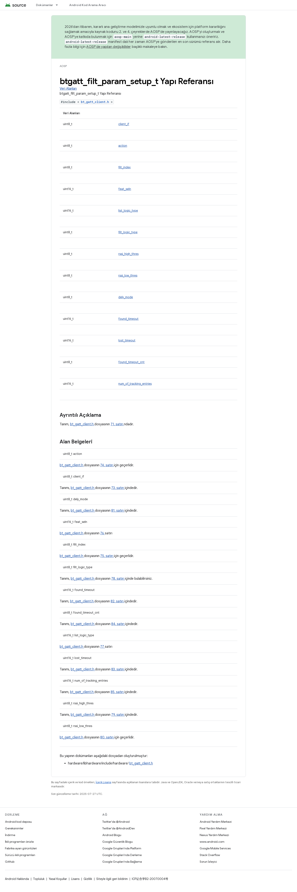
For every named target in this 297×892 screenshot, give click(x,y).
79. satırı (118, 715)
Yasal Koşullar (58, 879)
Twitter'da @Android (116, 822)
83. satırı (118, 669)
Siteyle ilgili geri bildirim (112, 879)
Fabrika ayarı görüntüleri (21, 848)
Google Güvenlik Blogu (117, 842)
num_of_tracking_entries (135, 384)
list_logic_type (128, 210)
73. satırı (118, 488)
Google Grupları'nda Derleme (122, 855)
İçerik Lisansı (103, 782)
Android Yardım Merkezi (216, 822)
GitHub (9, 861)
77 (102, 647)
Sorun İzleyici (208, 861)
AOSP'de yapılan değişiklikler (108, 47)
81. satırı (118, 511)
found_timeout (128, 319)
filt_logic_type (127, 232)
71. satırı (117, 424)
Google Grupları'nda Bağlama (122, 861)
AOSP (63, 66)
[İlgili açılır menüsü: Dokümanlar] (58, 5)
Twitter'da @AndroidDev (118, 828)
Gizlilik (88, 879)
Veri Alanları (68, 89)
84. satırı (118, 624)
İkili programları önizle (19, 842)
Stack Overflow (210, 855)
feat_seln (124, 189)
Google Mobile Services (215, 848)
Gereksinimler (14, 828)
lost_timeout (126, 340)
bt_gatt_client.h (96, 102)
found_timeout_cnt (131, 362)
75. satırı (107, 556)
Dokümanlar (44, 5)
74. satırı (107, 465)
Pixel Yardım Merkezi (213, 828)
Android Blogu (111, 835)
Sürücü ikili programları (20, 855)
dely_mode (125, 297)
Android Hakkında (17, 879)
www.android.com (212, 842)
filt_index (124, 167)
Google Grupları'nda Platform (121, 848)
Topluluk (39, 879)
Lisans (75, 879)
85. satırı (117, 692)
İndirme (10, 835)
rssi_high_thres (128, 254)
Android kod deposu (18, 822)
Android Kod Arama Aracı (87, 5)
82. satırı (117, 601)
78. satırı (118, 579)
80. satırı (107, 737)
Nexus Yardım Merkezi (214, 835)
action (122, 146)
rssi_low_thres (127, 275)
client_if (123, 124)
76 (102, 533)
